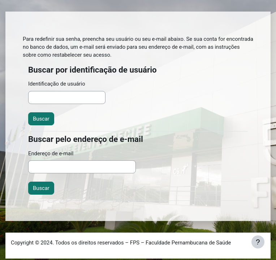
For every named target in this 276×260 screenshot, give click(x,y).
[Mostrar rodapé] (257, 241)
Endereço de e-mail (50, 153)
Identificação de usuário (56, 84)
